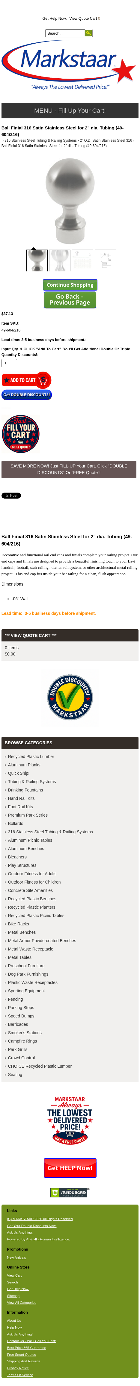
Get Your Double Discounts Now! (32, 1226)
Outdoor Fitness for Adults (32, 873)
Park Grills (18, 1049)
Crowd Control (21, 1057)
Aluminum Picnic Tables (30, 840)
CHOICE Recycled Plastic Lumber (40, 1066)
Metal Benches (22, 932)
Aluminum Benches (26, 848)
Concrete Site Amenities (30, 890)
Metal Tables (19, 957)
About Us (14, 1320)
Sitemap (13, 1296)
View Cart (14, 1275)
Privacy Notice (18, 1368)
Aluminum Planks (24, 764)
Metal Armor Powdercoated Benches (42, 940)
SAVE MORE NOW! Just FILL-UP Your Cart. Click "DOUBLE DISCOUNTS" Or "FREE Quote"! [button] (68, 469)
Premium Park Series (28, 815)
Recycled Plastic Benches (32, 898)
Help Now (14, 1327)
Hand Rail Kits (21, 798)
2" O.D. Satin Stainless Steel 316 (106, 140)
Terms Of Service (20, 1375)
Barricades (18, 1024)
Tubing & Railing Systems (32, 781)
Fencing (15, 999)
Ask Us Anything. (20, 1232)
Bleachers (17, 857)
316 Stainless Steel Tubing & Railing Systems (40, 140)
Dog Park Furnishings (28, 974)
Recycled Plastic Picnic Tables (36, 915)
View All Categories (21, 1302)
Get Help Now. (55, 18)
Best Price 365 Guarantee (26, 1348)
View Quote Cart (84, 18)
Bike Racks (18, 924)
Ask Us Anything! (20, 1334)
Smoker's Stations (25, 1032)
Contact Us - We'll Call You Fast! (31, 1341)
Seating (15, 1074)
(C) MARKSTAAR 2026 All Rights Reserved (40, 1219)
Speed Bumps (21, 1016)
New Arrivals (16, 1257)
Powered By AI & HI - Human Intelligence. (38, 1239)
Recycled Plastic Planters (31, 907)
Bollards (15, 823)
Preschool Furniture (26, 965)
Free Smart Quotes (21, 1354)
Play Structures (22, 865)
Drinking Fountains (25, 790)
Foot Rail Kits (20, 806)
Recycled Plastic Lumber (31, 756)
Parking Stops (21, 1007)
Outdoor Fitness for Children (34, 882)
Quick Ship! (19, 773)
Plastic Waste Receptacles (33, 982)
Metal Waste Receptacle (30, 949)
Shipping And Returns (23, 1361)
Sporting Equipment (26, 990)
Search (12, 1282)
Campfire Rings (22, 1041)
